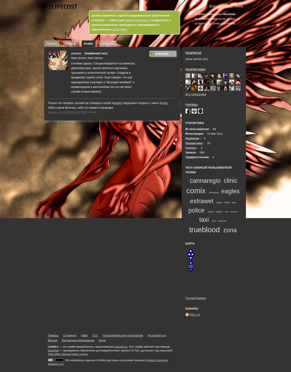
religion (219, 211)
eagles (118, 103)
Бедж (102, 340)
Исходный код (157, 335)
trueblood (204, 230)
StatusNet (119, 29)
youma (76, 53)
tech (214, 221)
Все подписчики (196, 94)
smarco (234, 211)
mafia (227, 202)
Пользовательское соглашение (122, 335)
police (196, 210)
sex (226, 211)
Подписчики (196, 69)
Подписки (194, 53)
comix (196, 191)
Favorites (107, 43)
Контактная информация (78, 340)
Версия (52, 340)
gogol (219, 202)
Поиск (239, 5)
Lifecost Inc (121, 346)
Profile (88, 43)
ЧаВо (84, 335)
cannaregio (205, 180)
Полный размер (196, 298)
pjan (234, 202)
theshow (222, 221)
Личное (52, 43)
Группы (192, 104)
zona (230, 230)
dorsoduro (214, 192)
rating (210, 211)
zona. (164, 103)
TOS (95, 335)
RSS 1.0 (195, 314)
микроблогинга (137, 20)
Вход (212, 5)
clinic (230, 180)
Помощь (225, 5)
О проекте (69, 335)
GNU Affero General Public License (68, 354)
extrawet (201, 201)
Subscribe (162, 53)
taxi (204, 219)
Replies (70, 43)
